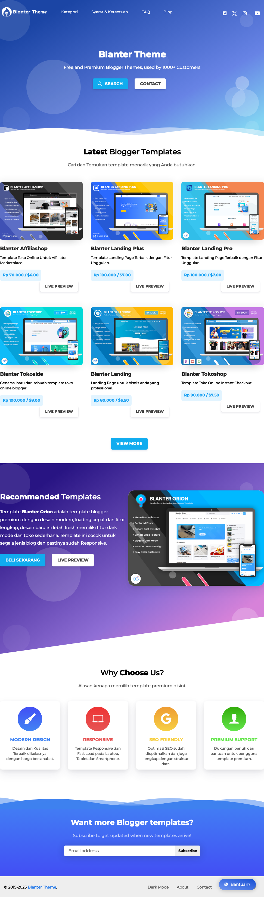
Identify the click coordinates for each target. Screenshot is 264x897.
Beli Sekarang (22, 559)
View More (129, 442)
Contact (150, 83)
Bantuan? (237, 884)
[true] (132, 849)
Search (110, 83)
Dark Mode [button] (158, 885)
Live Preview (58, 286)
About (182, 885)
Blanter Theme (42, 885)
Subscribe (187, 849)
